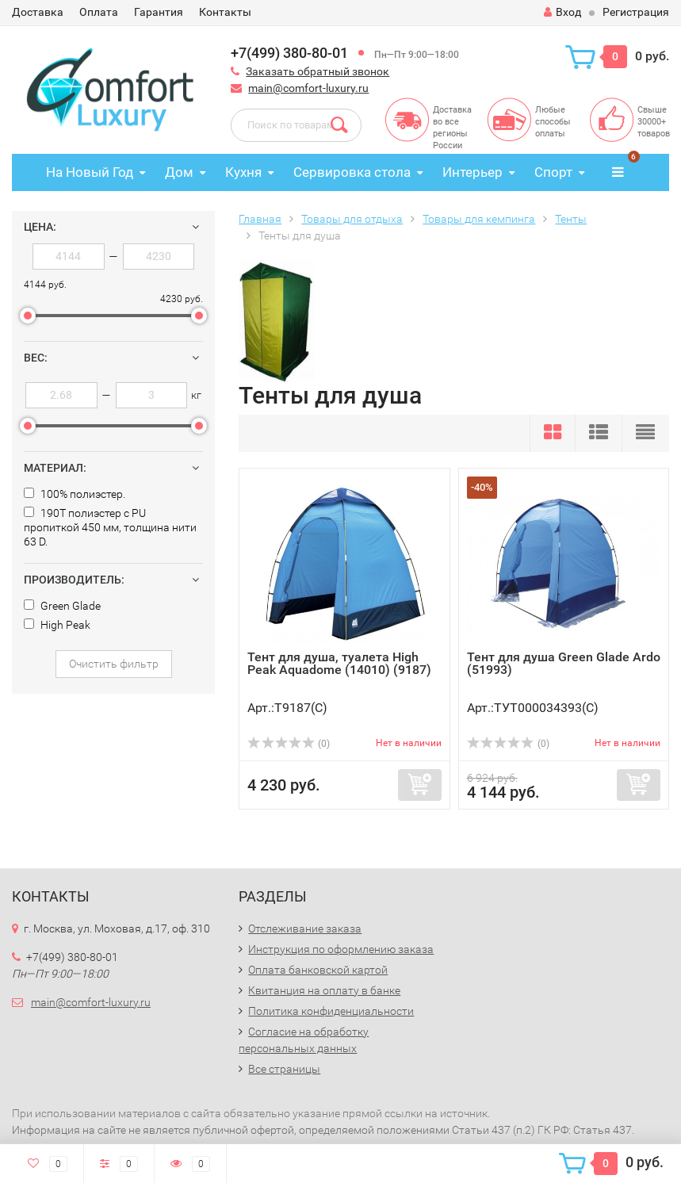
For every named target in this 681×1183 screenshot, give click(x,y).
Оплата (98, 12)
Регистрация (636, 12)
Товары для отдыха (352, 218)
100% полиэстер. (74, 494)
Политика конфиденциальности (331, 1011)
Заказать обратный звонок (317, 71)
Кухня (243, 172)
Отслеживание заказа (305, 928)
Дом (179, 172)
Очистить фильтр (114, 663)
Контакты (225, 12)
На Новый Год (89, 172)
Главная (260, 218)
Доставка (37, 12)
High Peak (57, 624)
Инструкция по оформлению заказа (341, 949)
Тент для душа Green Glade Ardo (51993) (563, 663)
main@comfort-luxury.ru (308, 88)
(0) (288, 743)
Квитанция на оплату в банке (324, 990)
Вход (562, 12)
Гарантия (158, 12)
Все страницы (284, 1068)
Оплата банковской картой (318, 969)
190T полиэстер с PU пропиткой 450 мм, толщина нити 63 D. (110, 527)
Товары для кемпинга (479, 218)
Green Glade (62, 605)
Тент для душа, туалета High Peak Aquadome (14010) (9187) (339, 663)
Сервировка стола (352, 172)
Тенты (571, 218)
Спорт (553, 172)
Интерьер (472, 172)
